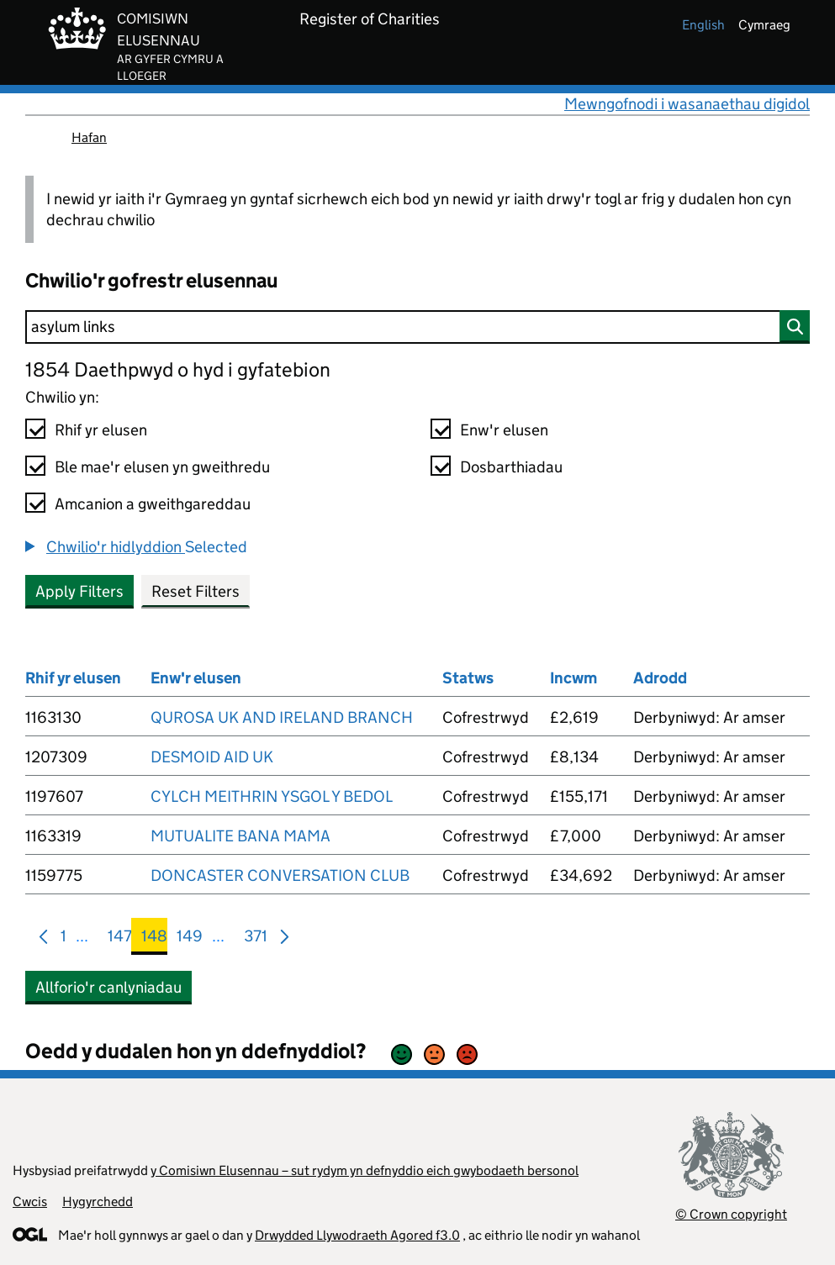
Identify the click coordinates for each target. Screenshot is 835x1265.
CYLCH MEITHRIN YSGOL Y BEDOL (272, 796)
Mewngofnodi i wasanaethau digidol (687, 103)
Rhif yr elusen (101, 430)
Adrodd (660, 678)
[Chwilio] (417, 327)
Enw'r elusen (504, 430)
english (703, 25)
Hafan (89, 137)
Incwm (573, 678)
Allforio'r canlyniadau (108, 987)
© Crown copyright (731, 1214)
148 (154, 939)
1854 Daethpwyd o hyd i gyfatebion (177, 369)
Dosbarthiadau (511, 467)
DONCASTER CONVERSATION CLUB (280, 875)
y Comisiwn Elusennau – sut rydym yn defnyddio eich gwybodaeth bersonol (365, 1170)
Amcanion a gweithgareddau (153, 504)
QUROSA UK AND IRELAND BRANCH (282, 717)
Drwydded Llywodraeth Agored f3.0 (357, 1235)
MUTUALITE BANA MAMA (240, 836)
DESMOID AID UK (212, 757)
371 (255, 939)
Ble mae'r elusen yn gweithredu (162, 467)
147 (120, 939)
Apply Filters (79, 591)
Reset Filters (195, 591)
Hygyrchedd (97, 1202)
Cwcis (30, 1202)
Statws (468, 678)
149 (190, 939)
